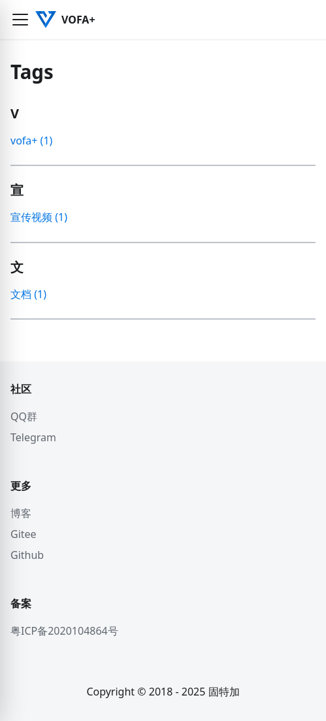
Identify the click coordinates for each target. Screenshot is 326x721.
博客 (20, 513)
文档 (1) (28, 294)
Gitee (23, 534)
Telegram (33, 437)
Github (27, 555)
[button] (20, 19)
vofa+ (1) (31, 140)
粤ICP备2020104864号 (64, 631)
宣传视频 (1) (38, 217)
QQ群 (23, 416)
